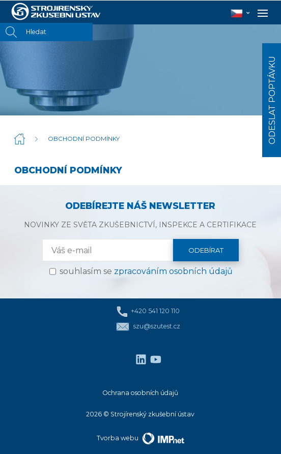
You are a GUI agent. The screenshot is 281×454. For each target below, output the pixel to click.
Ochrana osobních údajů (140, 393)
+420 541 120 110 (148, 311)
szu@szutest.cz (148, 326)
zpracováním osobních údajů (173, 271)
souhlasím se (146, 271)
